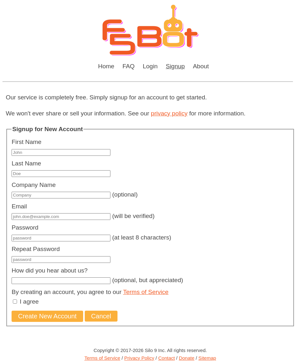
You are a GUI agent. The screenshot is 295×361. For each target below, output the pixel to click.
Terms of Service (145, 292)
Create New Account (47, 316)
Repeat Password (36, 249)
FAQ (128, 66)
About (201, 66)
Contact (166, 358)
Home (106, 66)
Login (150, 66)
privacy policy (169, 113)
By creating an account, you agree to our (90, 292)
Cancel (101, 316)
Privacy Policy (139, 358)
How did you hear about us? (50, 270)
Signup (175, 66)
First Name (26, 142)
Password (25, 227)
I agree (29, 301)
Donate (186, 358)
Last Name (26, 163)
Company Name (34, 184)
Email (19, 206)
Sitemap (207, 358)
